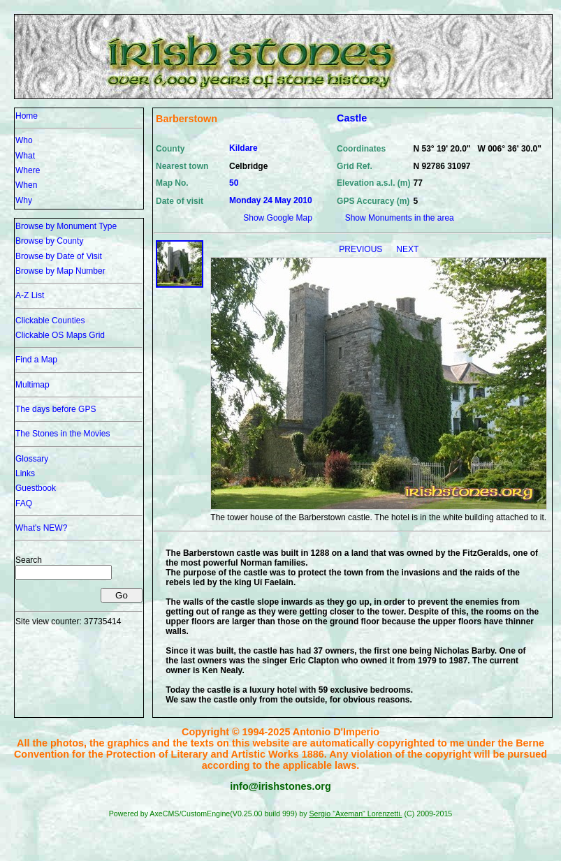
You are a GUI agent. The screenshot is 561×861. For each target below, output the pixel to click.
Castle (352, 118)
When (26, 185)
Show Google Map (277, 218)
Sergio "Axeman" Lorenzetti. (355, 813)
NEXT (407, 249)
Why (23, 200)
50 (233, 183)
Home (26, 116)
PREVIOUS (361, 249)
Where (27, 170)
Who (24, 140)
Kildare (243, 148)
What (25, 156)
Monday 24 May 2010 (270, 200)
